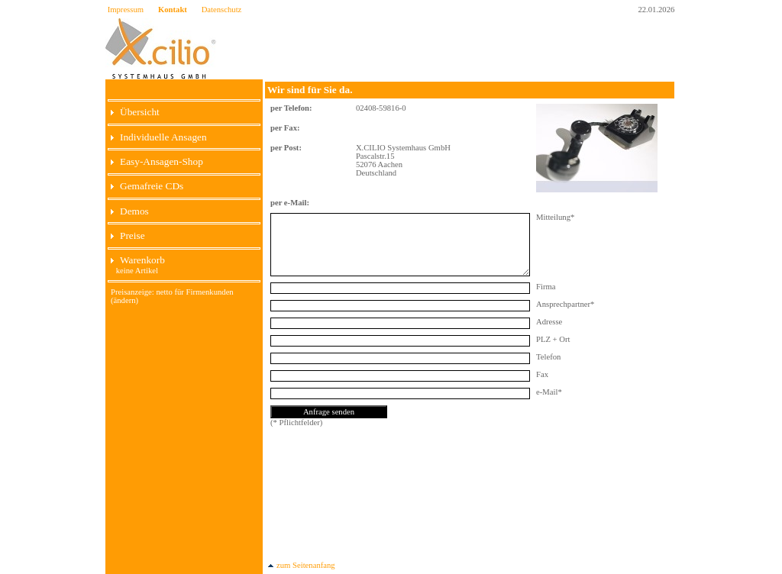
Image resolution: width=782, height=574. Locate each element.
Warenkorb (138, 260)
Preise (128, 235)
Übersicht (135, 112)
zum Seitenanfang (301, 565)
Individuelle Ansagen (159, 137)
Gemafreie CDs (147, 186)
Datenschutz (222, 9)
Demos (130, 211)
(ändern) (124, 300)
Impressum (126, 9)
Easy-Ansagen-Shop (157, 161)
